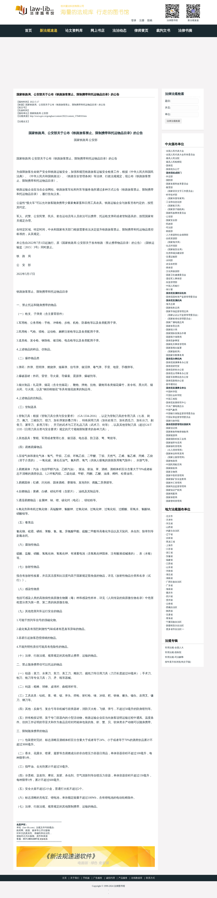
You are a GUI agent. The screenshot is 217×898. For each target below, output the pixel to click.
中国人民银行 (172, 286)
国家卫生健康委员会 (176, 275)
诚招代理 (110, 878)
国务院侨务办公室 (175, 370)
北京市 (169, 516)
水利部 (169, 260)
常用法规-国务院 (173, 652)
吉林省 (169, 538)
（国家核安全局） (175, 249)
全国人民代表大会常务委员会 (180, 154)
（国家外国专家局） (176, 198)
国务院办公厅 (172, 169)
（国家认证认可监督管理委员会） (182, 315)
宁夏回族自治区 (174, 622)
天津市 (169, 520)
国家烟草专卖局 (174, 442)
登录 (133, 20)
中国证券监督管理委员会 (178, 417)
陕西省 (169, 611)
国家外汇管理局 (174, 483)
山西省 (169, 527)
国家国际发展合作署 (176, 333)
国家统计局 (171, 329)
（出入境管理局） (175, 450)
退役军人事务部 (174, 278)
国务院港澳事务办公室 (177, 362)
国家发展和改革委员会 (177, 184)
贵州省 (169, 600)
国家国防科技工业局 (176, 439)
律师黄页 (141, 30)
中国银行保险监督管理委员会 (180, 413)
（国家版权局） (174, 351)
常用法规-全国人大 (174, 647)
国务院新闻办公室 (175, 380)
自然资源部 (171, 238)
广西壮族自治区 (174, 582)
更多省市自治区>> (175, 629)
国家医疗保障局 (174, 337)
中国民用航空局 (174, 464)
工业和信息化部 (174, 202)
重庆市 (169, 593)
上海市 (169, 545)
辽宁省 (169, 534)
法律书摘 (185, 30)
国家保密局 (171, 497)
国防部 (169, 180)
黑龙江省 (170, 542)
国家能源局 (171, 435)
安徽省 (169, 556)
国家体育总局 (172, 326)
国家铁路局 (171, 461)
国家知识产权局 (174, 490)
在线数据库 (136, 878)
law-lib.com (28, 827)
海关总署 (170, 304)
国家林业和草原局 (175, 453)
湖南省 (169, 578)
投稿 (149, 20)
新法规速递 (48, 30)
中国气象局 (171, 410)
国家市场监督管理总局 (177, 311)
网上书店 (98, 30)
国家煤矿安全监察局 (176, 479)
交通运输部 (171, 257)
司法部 (169, 227)
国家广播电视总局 (175, 322)
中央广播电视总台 (175, 406)
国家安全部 (171, 220)
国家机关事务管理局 (176, 344)
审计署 (169, 289)
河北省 (169, 523)
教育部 (169, 187)
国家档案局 (171, 494)
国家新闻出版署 (174, 348)
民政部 (169, 224)
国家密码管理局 (174, 501)
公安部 (169, 216)
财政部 (169, 231)
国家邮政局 (171, 468)
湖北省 (169, 574)
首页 (28, 30)
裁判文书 (163, 30)
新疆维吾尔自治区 (175, 625)
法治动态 (119, 30)
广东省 (169, 585)
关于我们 (74, 878)
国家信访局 (171, 428)
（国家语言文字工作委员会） (180, 191)
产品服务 (122, 878)
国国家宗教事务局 (175, 355)
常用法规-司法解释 (174, 657)
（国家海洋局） (174, 242)
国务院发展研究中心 (176, 402)
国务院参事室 (172, 340)
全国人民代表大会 (175, 151)
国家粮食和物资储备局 (177, 432)
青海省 (169, 618)
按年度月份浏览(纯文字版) (178, 662)
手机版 (86, 878)
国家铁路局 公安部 (86, 140)
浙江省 (169, 552)
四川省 (169, 596)
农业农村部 (171, 264)
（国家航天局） (174, 205)
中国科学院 (171, 391)
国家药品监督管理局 (176, 486)
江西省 (169, 563)
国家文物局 (171, 472)
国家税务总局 (172, 308)
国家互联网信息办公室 (177, 377)
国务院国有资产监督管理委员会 (181, 297)
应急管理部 (171, 282)
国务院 (169, 165)
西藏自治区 (171, 607)
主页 (64, 878)
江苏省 (169, 549)
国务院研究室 (172, 366)
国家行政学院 (172, 421)
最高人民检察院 (174, 162)
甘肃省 (169, 614)
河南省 (169, 571)
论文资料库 (74, 30)
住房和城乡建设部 (175, 253)
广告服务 (97, 878)
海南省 (169, 589)
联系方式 (150, 878)
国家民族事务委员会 (176, 213)
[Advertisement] (108, 61)
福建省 (169, 560)
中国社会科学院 (174, 395)
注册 (141, 20)
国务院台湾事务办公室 (177, 373)
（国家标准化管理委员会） (179, 319)
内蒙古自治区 (172, 531)
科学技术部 (171, 195)
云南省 (169, 604)
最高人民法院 (172, 158)
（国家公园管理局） (176, 457)
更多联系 (44, 839)
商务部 (169, 267)
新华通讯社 (171, 384)
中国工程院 (171, 399)
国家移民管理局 (174, 446)
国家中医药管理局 (175, 475)
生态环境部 (171, 246)
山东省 (169, 567)
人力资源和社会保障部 (177, 235)
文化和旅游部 (172, 271)
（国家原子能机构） (176, 209)
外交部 (169, 176)
